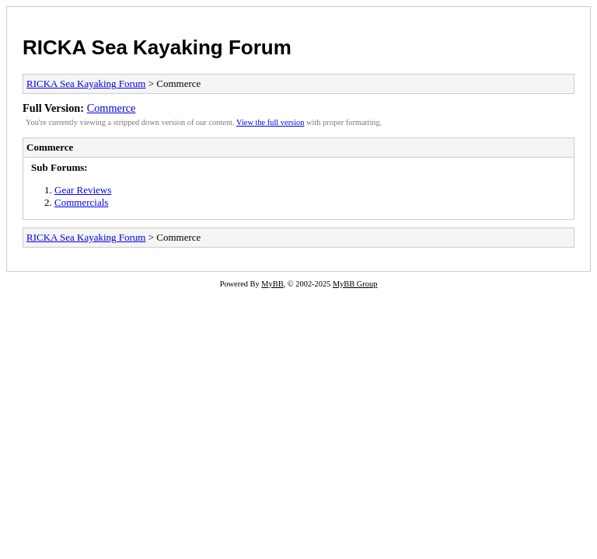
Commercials (81, 202)
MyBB (272, 284)
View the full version (270, 122)
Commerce (111, 108)
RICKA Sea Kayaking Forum (157, 47)
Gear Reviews (82, 190)
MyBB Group (355, 284)
